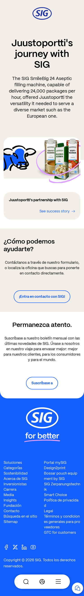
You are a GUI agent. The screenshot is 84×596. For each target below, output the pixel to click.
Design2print (54, 468)
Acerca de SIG (16, 478)
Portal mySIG (55, 462)
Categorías (13, 468)
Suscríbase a (42, 383)
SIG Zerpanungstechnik (62, 487)
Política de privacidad (61, 503)
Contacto (11, 511)
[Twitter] (17, 546)
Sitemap (11, 521)
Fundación (12, 505)
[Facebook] (8, 546)
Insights (10, 500)
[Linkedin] (26, 546)
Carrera (10, 489)
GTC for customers (60, 532)
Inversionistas (15, 484)
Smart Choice (55, 494)
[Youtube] (34, 546)
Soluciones (13, 462)
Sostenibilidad (16, 473)
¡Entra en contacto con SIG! (42, 296)
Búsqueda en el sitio (20, 516)
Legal (48, 511)
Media (9, 494)
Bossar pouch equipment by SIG (60, 476)
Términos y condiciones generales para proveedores (62, 521)
